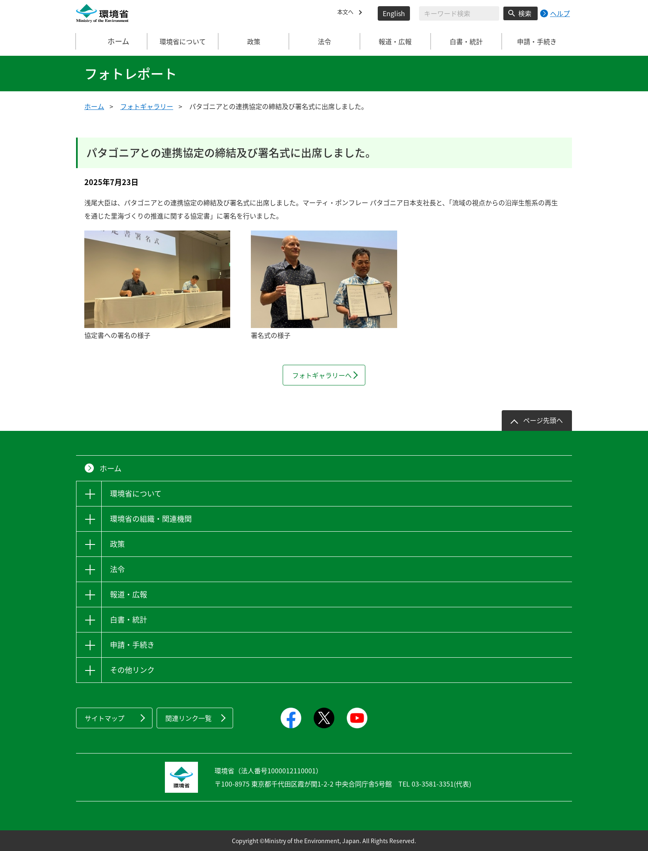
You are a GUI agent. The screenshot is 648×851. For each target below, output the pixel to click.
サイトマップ (104, 718)
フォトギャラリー (146, 106)
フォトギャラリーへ (322, 375)
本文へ (347, 13)
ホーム (112, 41)
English (394, 13)
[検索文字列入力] (459, 13)
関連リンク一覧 (188, 718)
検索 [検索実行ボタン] (524, 13)
